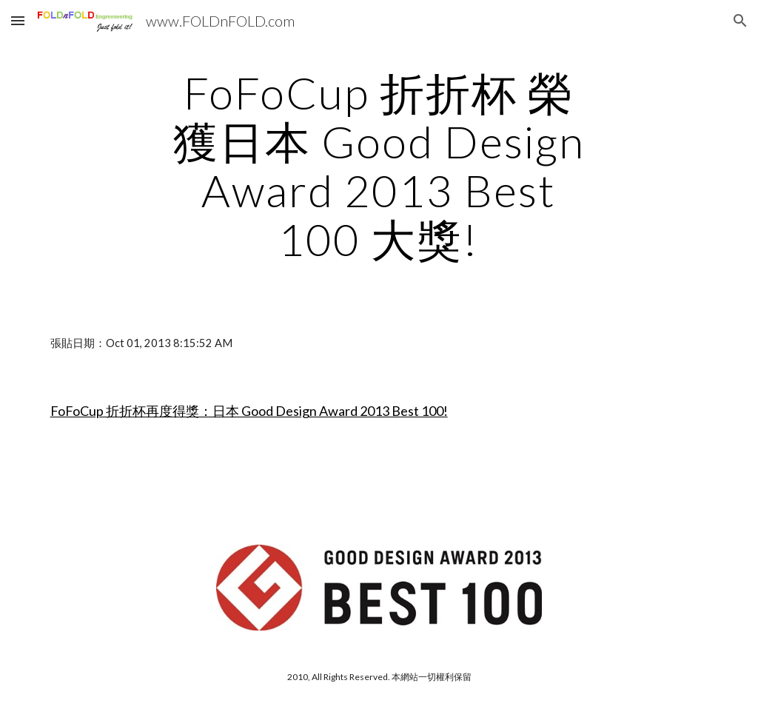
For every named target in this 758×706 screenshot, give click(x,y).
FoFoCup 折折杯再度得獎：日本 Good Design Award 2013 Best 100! (249, 411)
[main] (378, 165)
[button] (18, 20)
